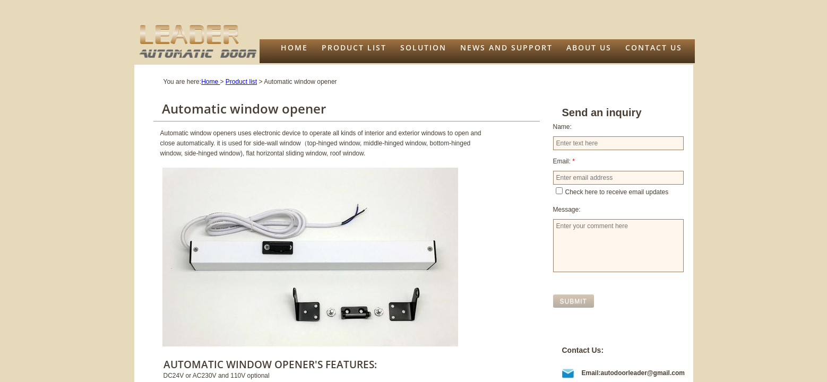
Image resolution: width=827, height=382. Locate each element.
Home (294, 47)
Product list (354, 47)
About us (588, 47)
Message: (567, 209)
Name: (562, 127)
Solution (423, 47)
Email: (564, 161)
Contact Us (653, 47)
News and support (506, 47)
